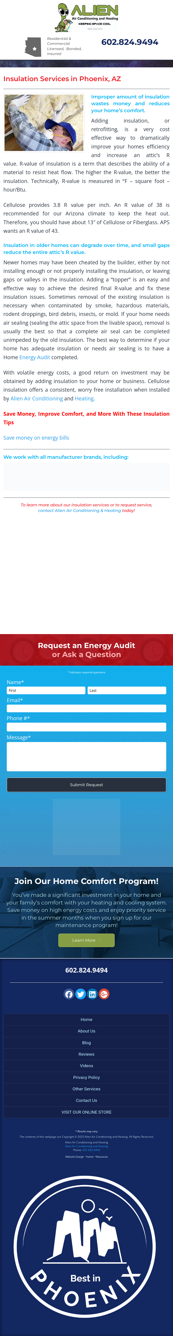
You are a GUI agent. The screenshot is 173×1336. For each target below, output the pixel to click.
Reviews (86, 1054)
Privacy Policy (86, 1077)
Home (86, 1019)
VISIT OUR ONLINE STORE (86, 1112)
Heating (84, 398)
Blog (86, 1042)
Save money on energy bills (36, 437)
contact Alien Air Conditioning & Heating (79, 510)
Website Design (74, 1156)
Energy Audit (34, 357)
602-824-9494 (91, 1150)
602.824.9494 (129, 42)
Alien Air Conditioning (37, 398)
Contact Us (86, 1100)
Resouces (102, 1156)
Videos (86, 1065)
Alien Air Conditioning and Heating (86, 1146)
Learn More (86, 940)
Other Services (86, 1089)
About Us (86, 1031)
